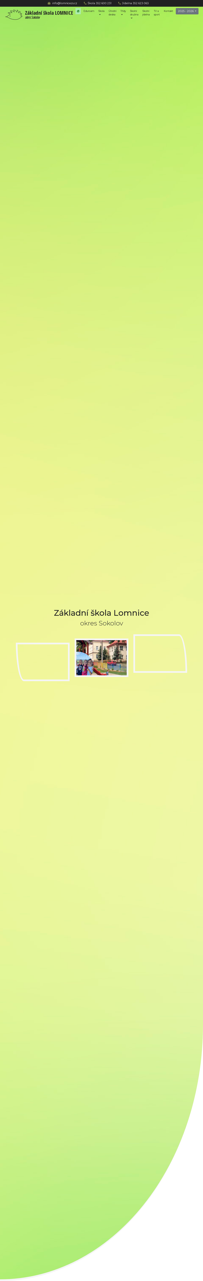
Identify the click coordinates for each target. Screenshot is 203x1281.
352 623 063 (141, 3)
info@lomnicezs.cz (64, 3)
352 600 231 (104, 3)
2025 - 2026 (186, 11)
